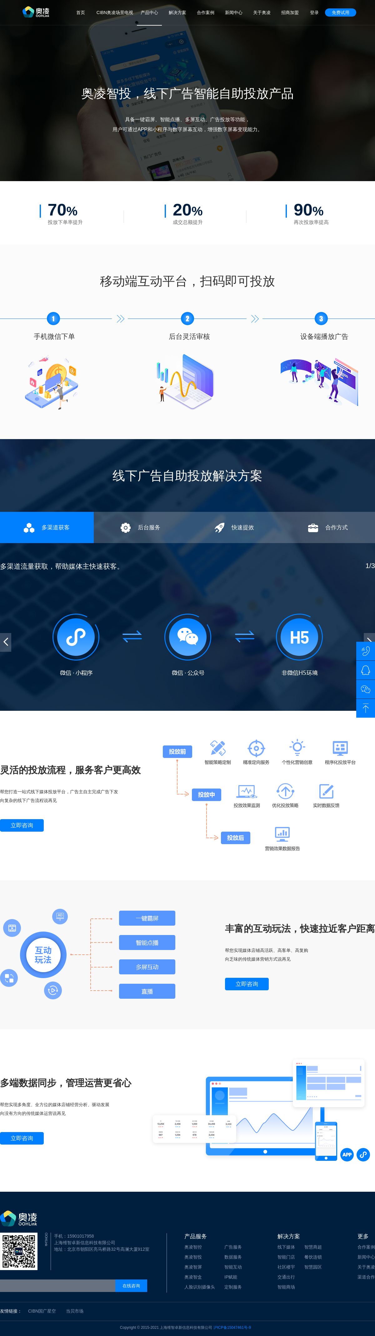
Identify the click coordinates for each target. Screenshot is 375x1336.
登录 (314, 12)
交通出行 (286, 1276)
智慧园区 (313, 1266)
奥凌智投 (193, 1256)
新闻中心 (233, 12)
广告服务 (233, 1246)
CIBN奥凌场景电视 (115, 12)
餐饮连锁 (313, 1256)
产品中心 (149, 12)
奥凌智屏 (193, 1266)
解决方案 (177, 12)
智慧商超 (313, 1246)
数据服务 (233, 1256)
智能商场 (286, 1286)
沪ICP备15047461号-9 (232, 1327)
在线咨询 (131, 1285)
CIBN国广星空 (42, 1311)
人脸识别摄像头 (199, 1286)
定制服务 (233, 1286)
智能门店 (286, 1256)
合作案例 (205, 12)
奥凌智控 (193, 1246)
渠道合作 (366, 1276)
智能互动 (233, 1266)
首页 (80, 12)
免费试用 (340, 12)
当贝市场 (74, 1311)
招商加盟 (290, 12)
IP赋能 (230, 1276)
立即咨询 (22, 825)
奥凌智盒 (193, 1276)
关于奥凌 (262, 12)
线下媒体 (286, 1246)
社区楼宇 (286, 1266)
